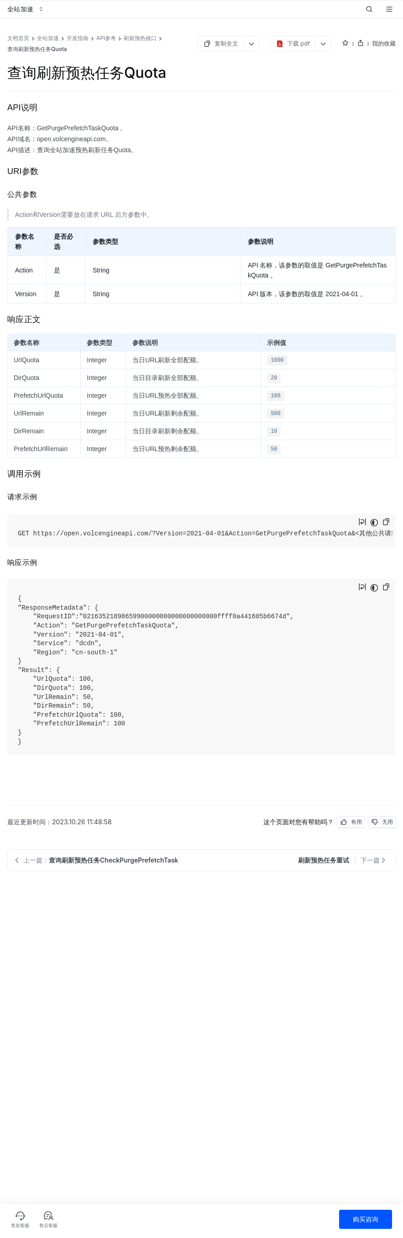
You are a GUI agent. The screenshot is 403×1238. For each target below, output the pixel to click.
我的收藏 (384, 43)
